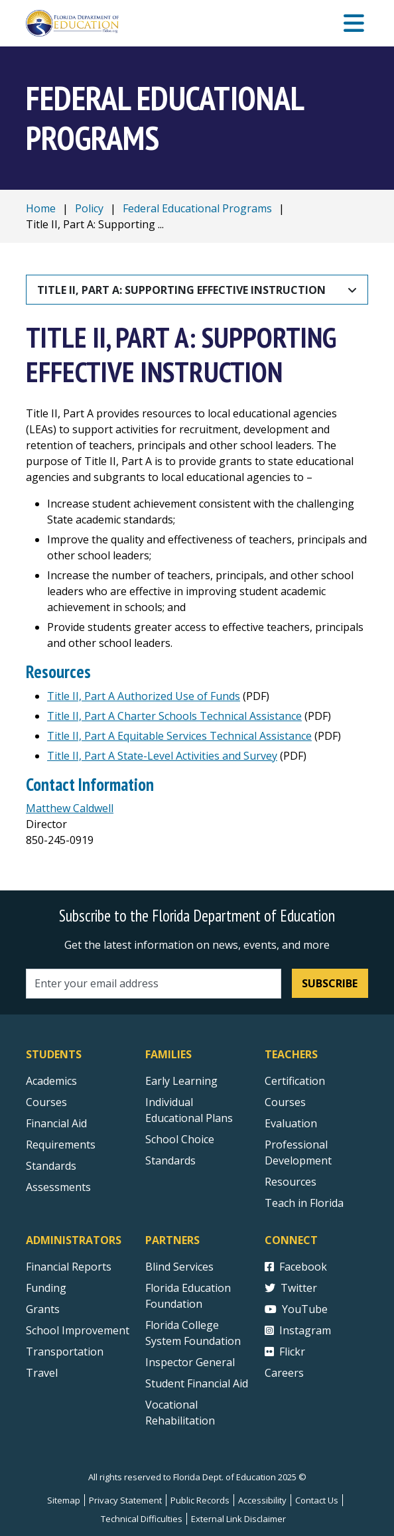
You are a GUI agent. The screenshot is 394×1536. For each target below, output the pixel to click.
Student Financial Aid (196, 1383)
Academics (51, 1081)
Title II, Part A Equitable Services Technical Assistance (179, 736)
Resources (290, 1181)
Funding (46, 1288)
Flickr (285, 1351)
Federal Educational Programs (197, 208)
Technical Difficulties (141, 1519)
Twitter (291, 1288)
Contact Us (316, 1500)
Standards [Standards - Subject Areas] (51, 1165)
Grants (43, 1309)
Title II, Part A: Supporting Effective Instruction (181, 290)
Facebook (296, 1266)
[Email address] (153, 984)
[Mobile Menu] (354, 23)
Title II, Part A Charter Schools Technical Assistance (174, 716)
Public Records (200, 1500)
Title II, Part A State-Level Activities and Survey (162, 755)
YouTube (296, 1309)
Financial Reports (68, 1266)
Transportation (64, 1351)
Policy (89, 208)
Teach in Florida (304, 1203)
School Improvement (77, 1330)
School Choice (179, 1139)
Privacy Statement (125, 1500)
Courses (46, 1102)
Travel (42, 1372)
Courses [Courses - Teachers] (285, 1102)
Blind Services (179, 1266)
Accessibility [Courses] (262, 1500)
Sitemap (63, 1500)
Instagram (298, 1330)
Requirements (61, 1144)
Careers (284, 1372)
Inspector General (190, 1362)
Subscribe (330, 983)
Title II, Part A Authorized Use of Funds (143, 696)
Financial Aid (56, 1123)
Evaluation (291, 1123)
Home (41, 208)
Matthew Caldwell (69, 808)
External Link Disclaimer (238, 1519)
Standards (170, 1160)
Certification (295, 1081)
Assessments (58, 1187)
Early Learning (181, 1081)
